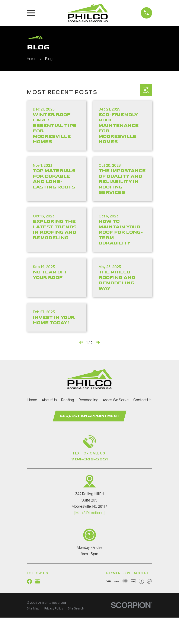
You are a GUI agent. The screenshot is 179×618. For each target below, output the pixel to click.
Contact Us (142, 399)
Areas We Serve (116, 399)
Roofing (67, 399)
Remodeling (88, 399)
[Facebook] (29, 581)
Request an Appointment (89, 416)
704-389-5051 (89, 459)
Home (32, 399)
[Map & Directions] (89, 513)
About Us (49, 399)
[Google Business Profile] (37, 581)
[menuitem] (33, 608)
